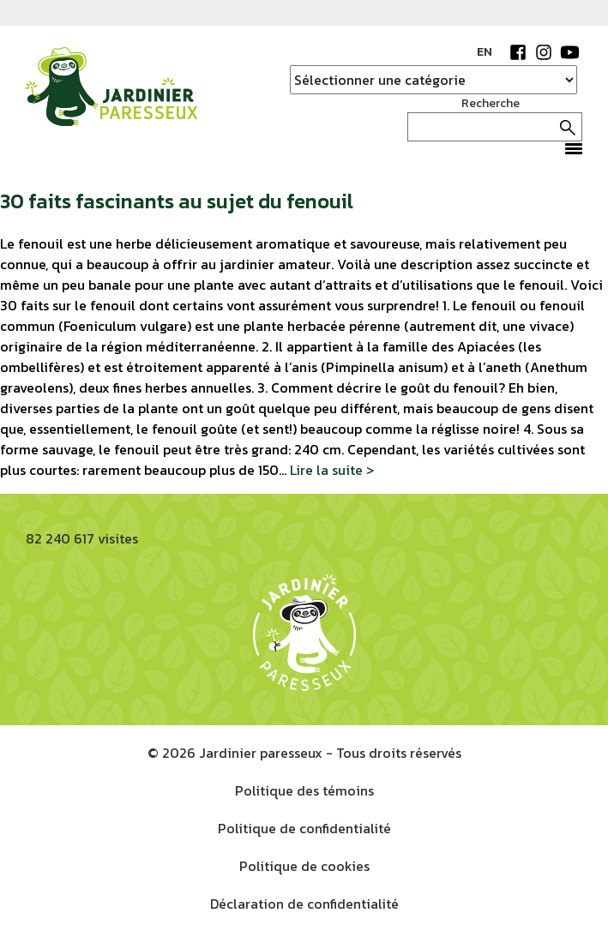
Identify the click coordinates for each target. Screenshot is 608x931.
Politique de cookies (304, 866)
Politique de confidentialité (304, 828)
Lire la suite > (332, 469)
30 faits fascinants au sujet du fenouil (176, 201)
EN (484, 52)
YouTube (569, 52)
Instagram (544, 52)
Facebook (518, 52)
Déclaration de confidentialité (304, 903)
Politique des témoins (304, 790)
